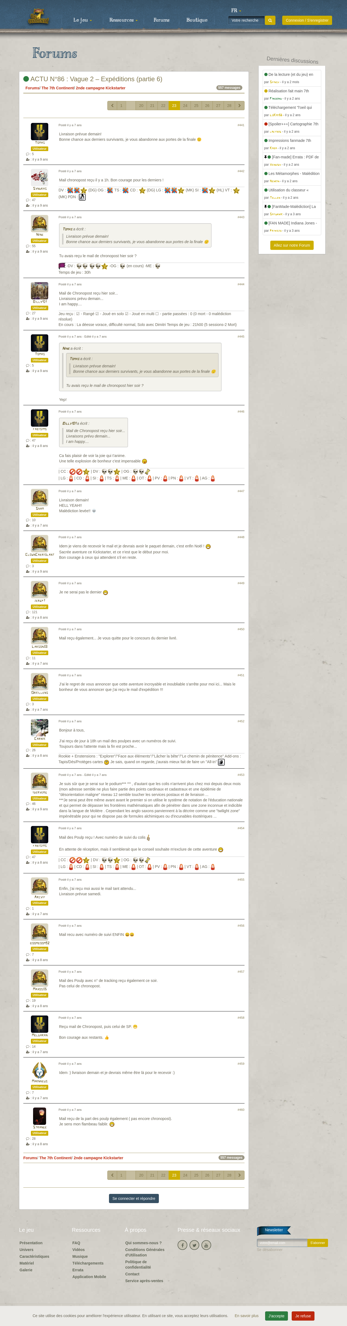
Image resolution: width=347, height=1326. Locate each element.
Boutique (197, 20)
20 (141, 105)
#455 (241, 879)
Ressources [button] (124, 20)
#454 (241, 828)
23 (174, 105)
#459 (241, 1063)
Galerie (26, 1270)
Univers (26, 1249)
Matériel (27, 1263)
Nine (39, 235)
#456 (241, 925)
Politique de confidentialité (138, 1264)
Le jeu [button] (82, 20)
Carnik (39, 739)
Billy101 (40, 302)
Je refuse (303, 1316)
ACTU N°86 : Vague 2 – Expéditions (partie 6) (92, 79)
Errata (77, 1270)
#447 (241, 491)
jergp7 (39, 601)
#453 (241, 774)
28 (229, 105)
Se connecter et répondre (134, 1198)
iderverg (40, 793)
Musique (80, 1256)
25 (196, 105)
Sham (40, 509)
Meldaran (39, 1035)
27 (218, 105)
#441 (241, 125)
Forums (161, 20)
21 (152, 105)
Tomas (40, 143)
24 (185, 105)
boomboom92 (39, 943)
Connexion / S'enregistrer (307, 20)
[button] (236, 11)
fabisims (40, 429)
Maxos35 (40, 989)
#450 (241, 629)
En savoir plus (247, 1316)
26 (207, 105)
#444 (241, 284)
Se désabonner (270, 1249)
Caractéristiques (34, 1256)
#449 (241, 583)
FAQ (76, 1243)
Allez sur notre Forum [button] (292, 245)
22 (163, 105)
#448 (241, 537)
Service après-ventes (144, 1281)
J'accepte (277, 1316)
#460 (241, 1109)
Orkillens (39, 693)
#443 (241, 217)
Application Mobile (89, 1277)
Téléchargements (88, 1263)
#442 (241, 171)
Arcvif (39, 897)
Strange (40, 1127)
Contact (132, 1274)
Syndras (40, 189)
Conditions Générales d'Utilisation (145, 1252)
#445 (241, 336)
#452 (241, 721)
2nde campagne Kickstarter (101, 88)
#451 (241, 675)
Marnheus (39, 1081)
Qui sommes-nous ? (143, 1243)
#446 (241, 411)
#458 (241, 1017)
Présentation (31, 1243)
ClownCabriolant (39, 555)
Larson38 (39, 647)
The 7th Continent (57, 88)
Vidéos (78, 1249)
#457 (241, 971)
